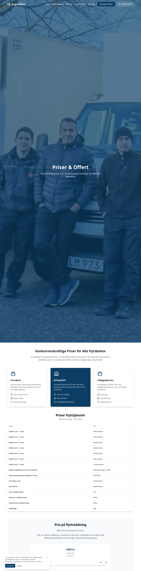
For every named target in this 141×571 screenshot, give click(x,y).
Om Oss (69, 4)
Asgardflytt (16, 4)
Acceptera (10, 566)
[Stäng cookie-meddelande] (47, 557)
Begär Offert (106, 4)
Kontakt (92, 4)
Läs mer (19, 566)
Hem (48, 4)
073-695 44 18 (125, 4)
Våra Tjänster (58, 4)
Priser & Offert (80, 4)
